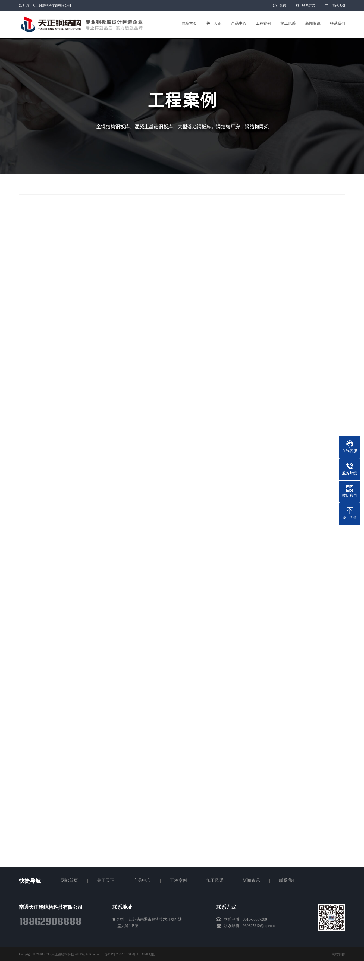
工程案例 (178, 880)
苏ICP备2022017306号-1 (122, 954)
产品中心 (142, 880)
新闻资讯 (251, 880)
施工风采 (215, 880)
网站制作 (338, 954)
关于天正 (105, 880)
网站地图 (338, 5)
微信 (283, 7)
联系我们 (287, 880)
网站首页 (69, 880)
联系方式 (308, 5)
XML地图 (149, 954)
